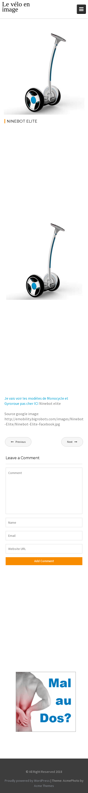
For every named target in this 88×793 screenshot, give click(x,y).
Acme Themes (44, 786)
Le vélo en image (16, 6)
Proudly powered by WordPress (27, 780)
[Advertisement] (44, 174)
